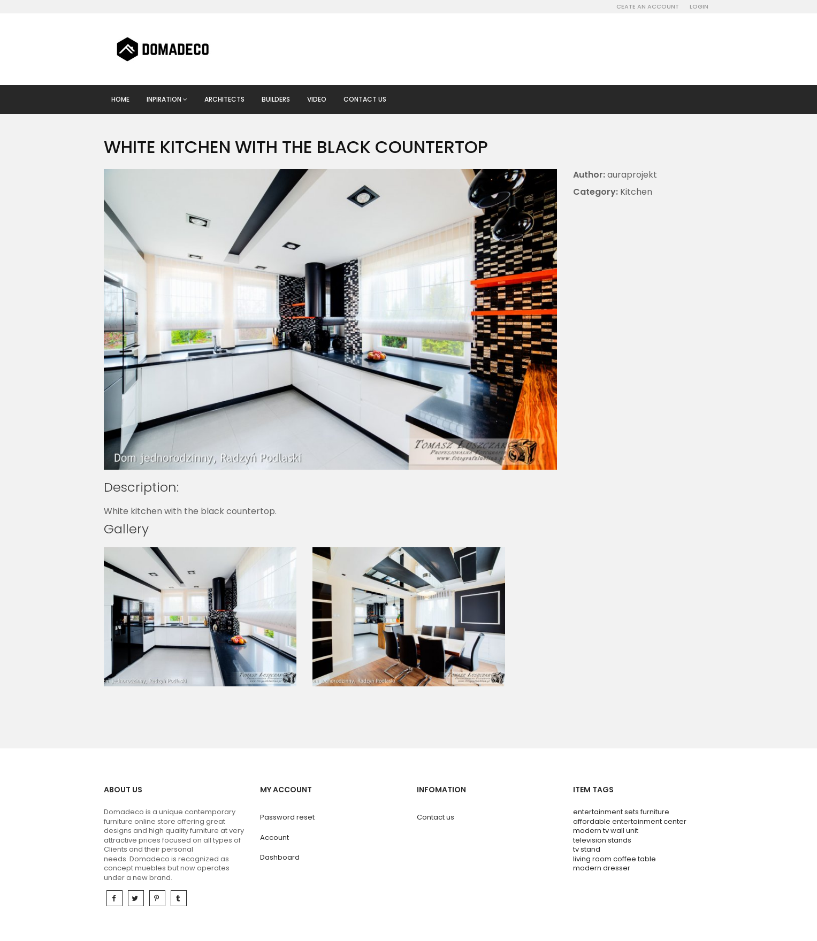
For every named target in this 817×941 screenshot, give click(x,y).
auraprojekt (632, 175)
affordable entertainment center (629, 821)
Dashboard (280, 857)
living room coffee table (614, 859)
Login (699, 6)
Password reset (287, 817)
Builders (276, 99)
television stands (602, 840)
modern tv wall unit (605, 830)
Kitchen (636, 192)
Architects (224, 99)
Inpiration (167, 99)
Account (274, 837)
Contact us (364, 99)
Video (316, 99)
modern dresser (601, 868)
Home (120, 99)
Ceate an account (647, 6)
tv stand (586, 849)
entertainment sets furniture (621, 812)
